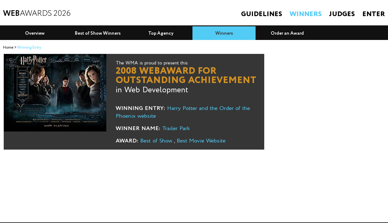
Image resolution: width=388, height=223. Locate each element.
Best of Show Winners (98, 33)
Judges (342, 14)
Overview (35, 33)
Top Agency (161, 33)
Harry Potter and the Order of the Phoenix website (183, 112)
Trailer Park (176, 129)
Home (8, 47)
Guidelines (261, 14)
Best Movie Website (201, 141)
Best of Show (156, 141)
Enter (373, 14)
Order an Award (287, 33)
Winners (306, 14)
